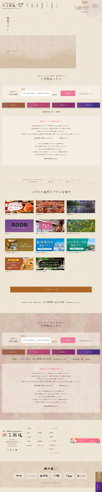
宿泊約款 (51, 453)
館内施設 (29, 450)
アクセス (39, 441)
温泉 (28, 437)
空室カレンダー (70, 186)
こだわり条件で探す (32, 186)
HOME (29, 433)
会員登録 (58, 116)
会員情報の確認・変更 (47, 116)
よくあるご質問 (52, 445)
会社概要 (51, 437)
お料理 (28, 441)
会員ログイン (63, 142)
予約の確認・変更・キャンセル (43, 142)
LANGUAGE (84, 11)
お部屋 (28, 445)
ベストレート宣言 (53, 433)
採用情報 (51, 441)
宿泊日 (23, 93)
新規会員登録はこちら (50, 163)
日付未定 (54, 99)
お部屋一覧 (51, 186)
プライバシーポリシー (54, 457)
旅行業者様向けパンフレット (55, 449)
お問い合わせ (40, 450)
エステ (39, 433)
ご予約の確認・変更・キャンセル (85, 98)
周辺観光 (39, 437)
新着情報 (39, 445)
